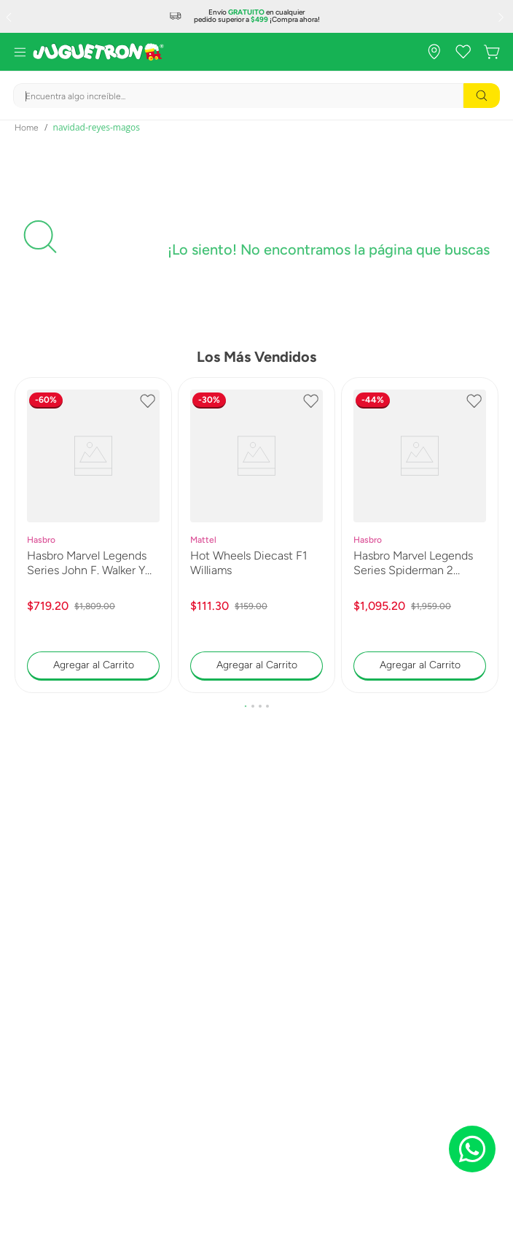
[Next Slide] (503, 17)
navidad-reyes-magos (96, 127)
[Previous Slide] (10, 17)
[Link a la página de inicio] (27, 127)
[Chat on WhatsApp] (472, 1149)
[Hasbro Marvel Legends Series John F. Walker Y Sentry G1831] (93, 535)
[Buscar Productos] (481, 95)
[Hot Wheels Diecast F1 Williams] (256, 535)
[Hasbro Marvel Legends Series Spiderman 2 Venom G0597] (420, 535)
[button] (245, 706)
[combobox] (256, 95)
